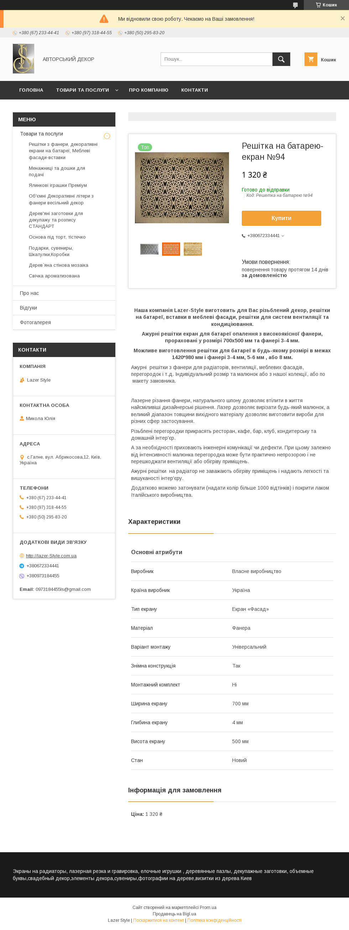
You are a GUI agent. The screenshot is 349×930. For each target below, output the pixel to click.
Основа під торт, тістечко (57, 237)
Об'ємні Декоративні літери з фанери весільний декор (61, 199)
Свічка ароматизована (54, 276)
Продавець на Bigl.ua (174, 913)
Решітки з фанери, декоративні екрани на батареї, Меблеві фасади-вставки (63, 151)
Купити (282, 218)
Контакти (194, 90)
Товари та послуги (82, 90)
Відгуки (28, 308)
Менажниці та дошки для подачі (57, 171)
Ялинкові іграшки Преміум (58, 185)
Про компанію (148, 90)
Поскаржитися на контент (158, 920)
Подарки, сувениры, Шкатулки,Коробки (51, 251)
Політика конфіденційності (214, 920)
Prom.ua (208, 907)
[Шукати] (281, 59)
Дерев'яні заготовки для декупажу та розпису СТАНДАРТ (56, 220)
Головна (31, 90)
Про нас (29, 293)
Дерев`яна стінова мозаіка (58, 265)
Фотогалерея (35, 322)
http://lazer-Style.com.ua (51, 555)
